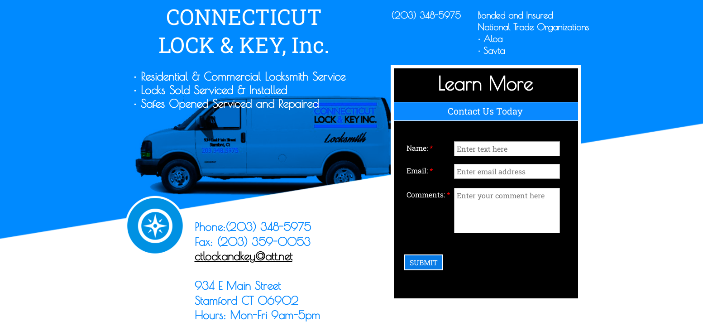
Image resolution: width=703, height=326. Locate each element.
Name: (419, 148)
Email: (419, 170)
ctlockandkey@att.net (243, 256)
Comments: (428, 194)
